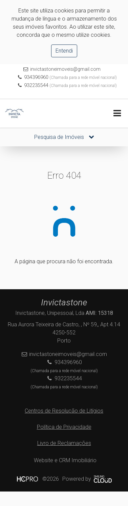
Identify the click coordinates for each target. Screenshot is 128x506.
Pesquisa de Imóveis (64, 137)
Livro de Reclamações (64, 443)
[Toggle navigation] (117, 113)
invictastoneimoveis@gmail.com (65, 69)
